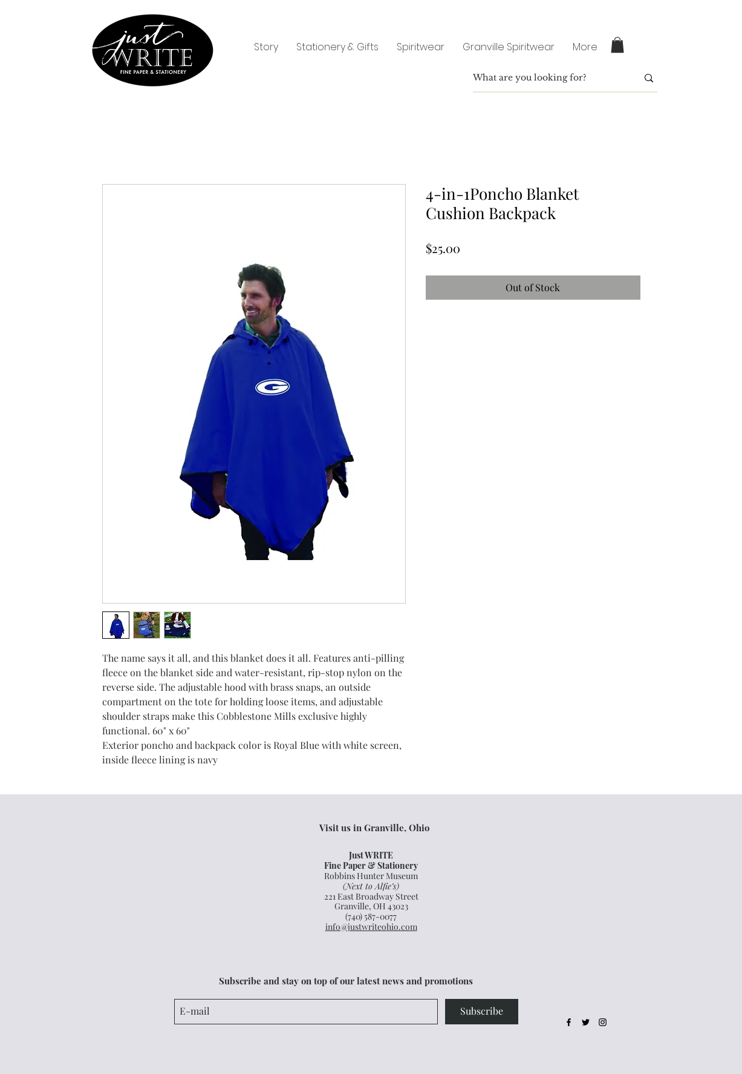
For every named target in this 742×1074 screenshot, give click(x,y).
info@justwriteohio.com (371, 926)
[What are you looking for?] (546, 78)
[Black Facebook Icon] (569, 1022)
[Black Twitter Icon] (586, 1022)
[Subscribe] (481, 1011)
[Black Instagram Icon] (602, 1022)
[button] (617, 45)
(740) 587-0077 (371, 916)
